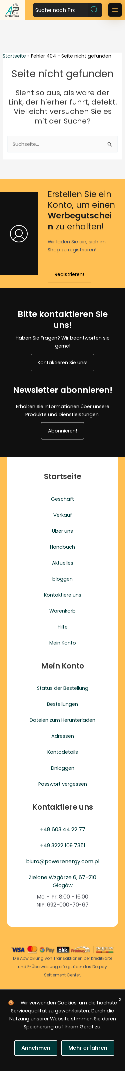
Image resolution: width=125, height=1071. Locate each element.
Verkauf (62, 515)
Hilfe (63, 627)
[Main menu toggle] (115, 10)
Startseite (14, 56)
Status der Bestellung (62, 688)
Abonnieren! (62, 430)
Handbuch (62, 547)
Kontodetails (62, 752)
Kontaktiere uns (62, 595)
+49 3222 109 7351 (62, 845)
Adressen (62, 736)
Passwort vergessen (62, 784)
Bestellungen (62, 704)
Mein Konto (62, 643)
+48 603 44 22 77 (62, 829)
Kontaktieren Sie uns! (62, 362)
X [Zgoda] (120, 999)
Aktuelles (62, 563)
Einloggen (62, 768)
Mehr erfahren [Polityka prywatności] (87, 1048)
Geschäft (62, 499)
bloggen (62, 579)
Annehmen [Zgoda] (35, 1048)
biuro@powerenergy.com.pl (62, 861)
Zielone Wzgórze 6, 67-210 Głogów (62, 881)
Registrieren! (69, 274)
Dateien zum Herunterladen (62, 720)
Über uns (62, 531)
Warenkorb (62, 611)
